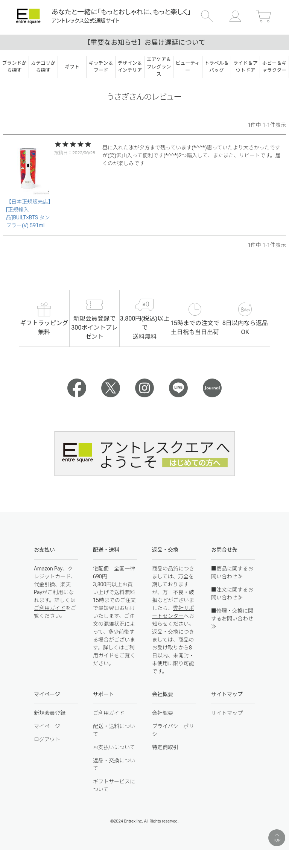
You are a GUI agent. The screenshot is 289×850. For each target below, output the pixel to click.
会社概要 (162, 713)
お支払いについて (114, 747)
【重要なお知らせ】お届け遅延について (144, 42)
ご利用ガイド (49, 608)
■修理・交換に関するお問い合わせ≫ (232, 619)
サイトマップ (227, 713)
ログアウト (47, 739)
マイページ (47, 726)
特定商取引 (165, 747)
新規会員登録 (49, 713)
